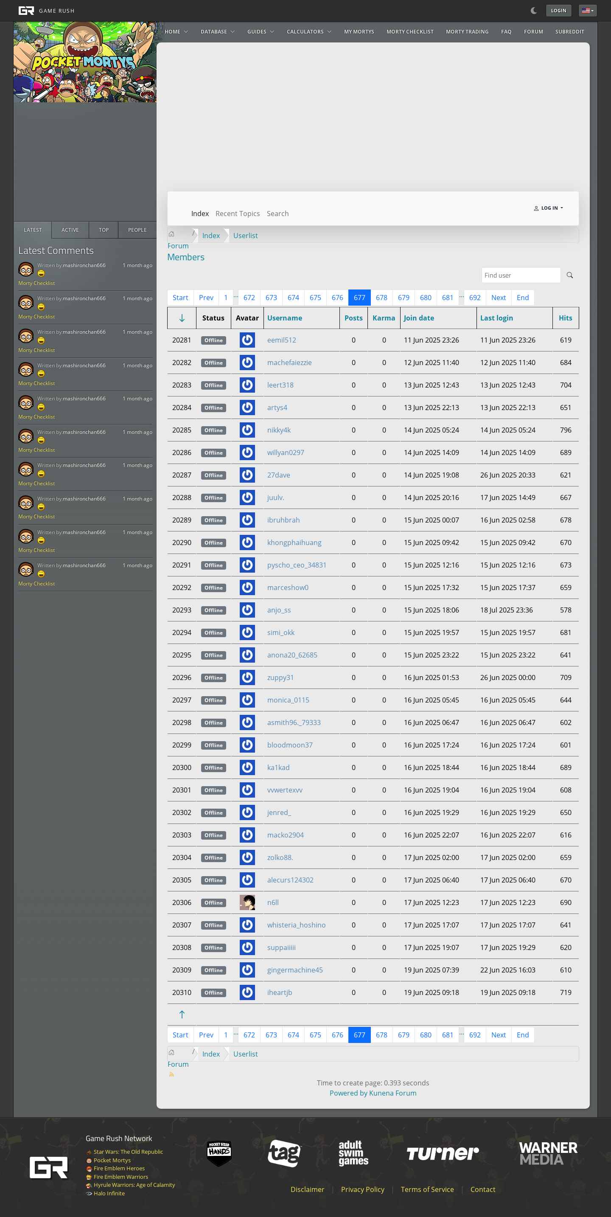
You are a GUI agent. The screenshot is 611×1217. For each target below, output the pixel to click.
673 (271, 297)
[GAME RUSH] (44, 10)
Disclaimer (308, 1189)
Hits (565, 318)
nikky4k (279, 430)
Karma (384, 318)
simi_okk (280, 632)
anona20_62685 (292, 655)
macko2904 (285, 835)
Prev (206, 297)
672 (249, 297)
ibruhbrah (283, 520)
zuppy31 (280, 677)
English (586, 10)
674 (293, 297)
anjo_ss (279, 610)
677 (359, 297)
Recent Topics (238, 213)
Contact (483, 1189)
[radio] (33, 230)
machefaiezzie (289, 362)
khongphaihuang (294, 542)
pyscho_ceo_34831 (297, 565)
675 (315, 297)
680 (426, 297)
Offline (214, 340)
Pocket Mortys (108, 1160)
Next (498, 297)
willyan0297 (285, 452)
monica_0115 (288, 700)
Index (200, 213)
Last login (496, 318)
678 (381, 297)
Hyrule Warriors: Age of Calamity (130, 1185)
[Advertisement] (85, 161)
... (235, 294)
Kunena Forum (393, 1093)
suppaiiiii (281, 947)
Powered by (348, 1093)
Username (284, 318)
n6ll (273, 902)
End (523, 297)
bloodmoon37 (290, 745)
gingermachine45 (295, 970)
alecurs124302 (290, 880)
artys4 (277, 407)
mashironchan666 (84, 265)
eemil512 (281, 340)
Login (558, 10)
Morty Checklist (36, 283)
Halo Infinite (105, 1193)
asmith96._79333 (294, 722)
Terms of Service (427, 1189)
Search (278, 213)
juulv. (275, 497)
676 (337, 297)
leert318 (280, 385)
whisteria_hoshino (296, 925)
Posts (354, 318)
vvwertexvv (285, 790)
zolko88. (280, 857)
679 (403, 297)
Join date (419, 318)
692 (475, 297)
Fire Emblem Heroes (115, 1168)
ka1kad (278, 767)
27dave (278, 475)
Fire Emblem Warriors (117, 1176)
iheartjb (279, 992)
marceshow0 (287, 587)
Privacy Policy (362, 1189)
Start (180, 297)
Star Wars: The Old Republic (124, 1151)
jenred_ (279, 812)
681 (448, 297)
